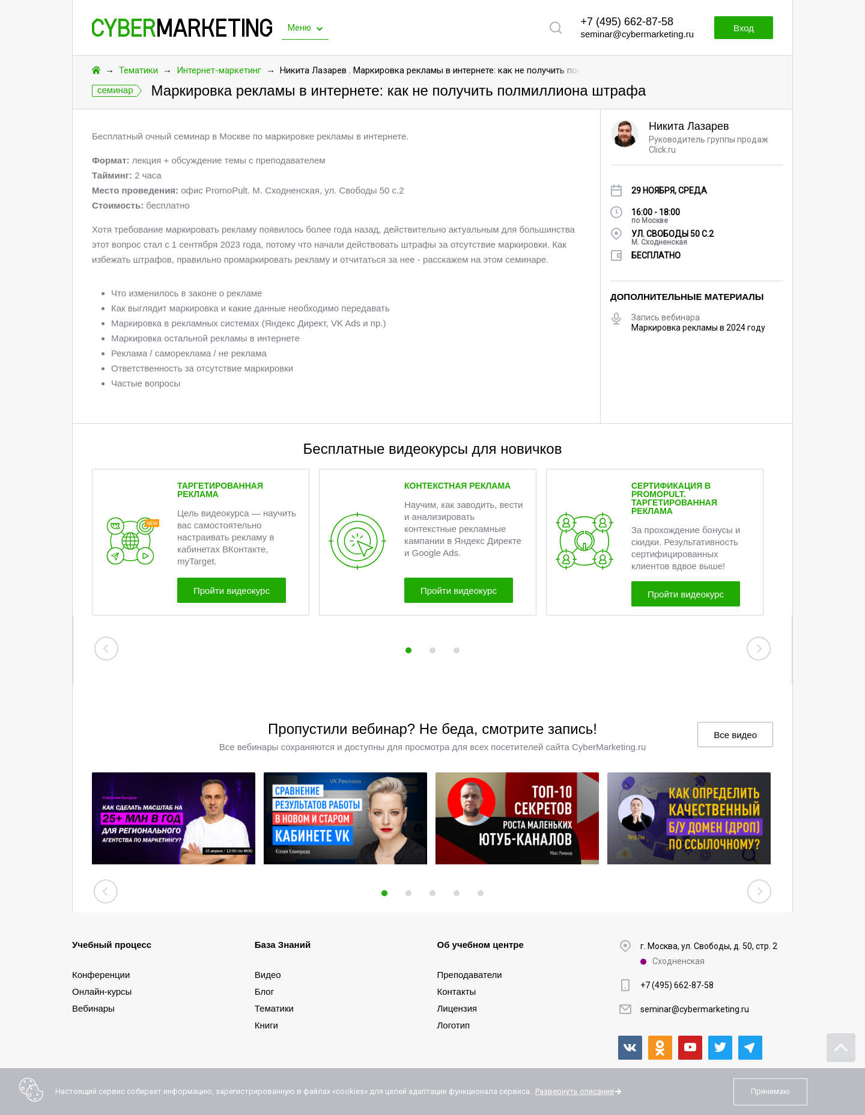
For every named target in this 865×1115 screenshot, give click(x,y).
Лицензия (457, 1008)
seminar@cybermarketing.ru (637, 34)
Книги (266, 1025)
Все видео (735, 735)
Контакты (456, 991)
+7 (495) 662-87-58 (626, 22)
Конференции (101, 975)
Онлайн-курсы (102, 991)
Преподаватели (469, 975)
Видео (268, 975)
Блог (264, 991)
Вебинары (93, 1008)
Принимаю (770, 1091)
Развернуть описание (574, 1091)
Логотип (453, 1025)
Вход (743, 28)
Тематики (138, 70)
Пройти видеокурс (231, 590)
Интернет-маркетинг (219, 70)
